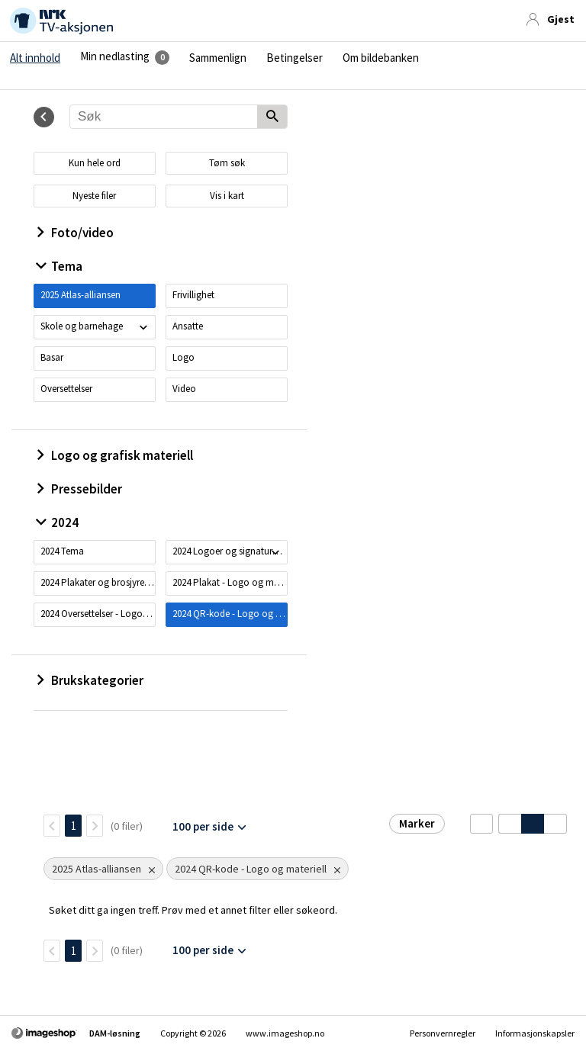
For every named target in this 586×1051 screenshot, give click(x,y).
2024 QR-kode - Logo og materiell (229, 613)
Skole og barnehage (81, 326)
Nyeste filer (94, 195)
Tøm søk (227, 162)
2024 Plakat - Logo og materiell (229, 582)
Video (184, 388)
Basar (51, 357)
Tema (59, 266)
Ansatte (187, 326)
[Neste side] (94, 826)
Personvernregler (442, 1033)
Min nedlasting (115, 56)
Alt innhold (35, 58)
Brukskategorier (90, 680)
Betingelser (294, 58)
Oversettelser (66, 388)
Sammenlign (217, 58)
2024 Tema (62, 551)
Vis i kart (227, 195)
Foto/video (75, 232)
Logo (183, 357)
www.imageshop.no (285, 1033)
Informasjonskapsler (535, 1033)
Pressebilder (79, 489)
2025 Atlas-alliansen (80, 294)
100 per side (202, 826)
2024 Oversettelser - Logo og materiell (97, 613)
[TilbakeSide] (51, 826)
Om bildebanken (381, 58)
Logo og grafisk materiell (115, 455)
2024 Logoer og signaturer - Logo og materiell (229, 551)
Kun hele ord (95, 162)
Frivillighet (193, 294)
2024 (57, 522)
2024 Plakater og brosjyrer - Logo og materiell (97, 582)
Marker (417, 823)
